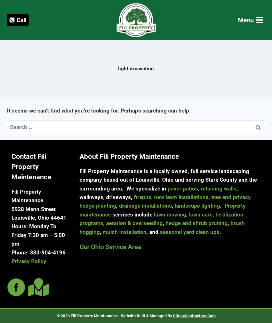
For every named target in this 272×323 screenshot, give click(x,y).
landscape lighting (197, 205)
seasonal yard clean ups (189, 232)
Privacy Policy (28, 261)
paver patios (183, 188)
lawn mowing (170, 214)
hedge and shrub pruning (197, 223)
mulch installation (124, 232)
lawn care (201, 214)
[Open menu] (250, 20)
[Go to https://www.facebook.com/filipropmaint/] (16, 288)
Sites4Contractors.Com (194, 316)
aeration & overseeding (134, 223)
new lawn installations (181, 197)
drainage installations (145, 205)
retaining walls (219, 188)
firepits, (143, 197)
